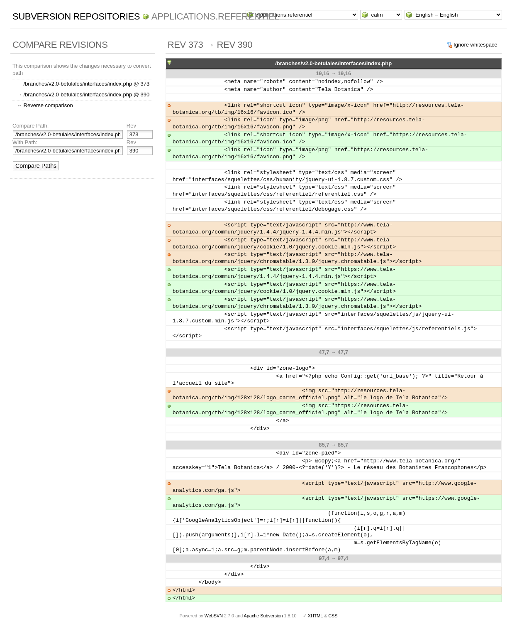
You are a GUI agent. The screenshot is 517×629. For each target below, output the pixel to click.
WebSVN (214, 615)
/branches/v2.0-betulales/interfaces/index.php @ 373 (87, 84)
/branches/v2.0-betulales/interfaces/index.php (333, 63)
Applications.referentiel (215, 16)
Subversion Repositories (76, 16)
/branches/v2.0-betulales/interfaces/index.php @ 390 (87, 94)
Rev (131, 126)
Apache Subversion (263, 615)
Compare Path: (30, 126)
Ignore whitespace (475, 45)
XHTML (315, 615)
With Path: (24, 142)
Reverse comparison (48, 105)
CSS (332, 615)
